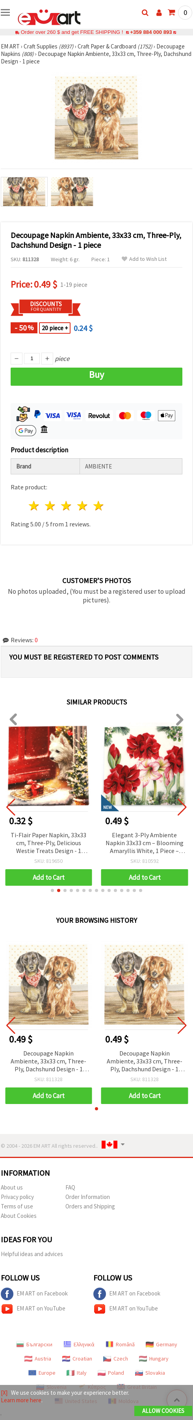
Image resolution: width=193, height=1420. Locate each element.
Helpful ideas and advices (32, 1254)
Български (34, 1344)
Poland (111, 1372)
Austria (37, 1358)
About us (12, 1187)
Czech (115, 1358)
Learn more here (21, 1400)
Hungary (154, 1358)
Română (120, 1344)
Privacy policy (17, 1197)
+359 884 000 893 (151, 32)
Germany (161, 1344)
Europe (42, 1373)
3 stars (67, 506)
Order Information (87, 1197)
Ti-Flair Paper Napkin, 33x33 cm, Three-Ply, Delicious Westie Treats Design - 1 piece (48, 843)
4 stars (82, 506)
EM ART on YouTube (33, 1309)
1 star (34, 506)
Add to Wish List (144, 259)
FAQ (70, 1187)
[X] (4, 1392)
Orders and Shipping (90, 1206)
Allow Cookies (163, 1410)
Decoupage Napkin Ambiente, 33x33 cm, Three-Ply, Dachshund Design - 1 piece (48, 1061)
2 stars (51, 506)
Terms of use (17, 1206)
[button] (52, 890)
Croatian (77, 1358)
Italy (77, 1372)
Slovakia (150, 1372)
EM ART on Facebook (34, 1294)
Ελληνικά (79, 1344)
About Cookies (19, 1215)
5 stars (99, 506)
